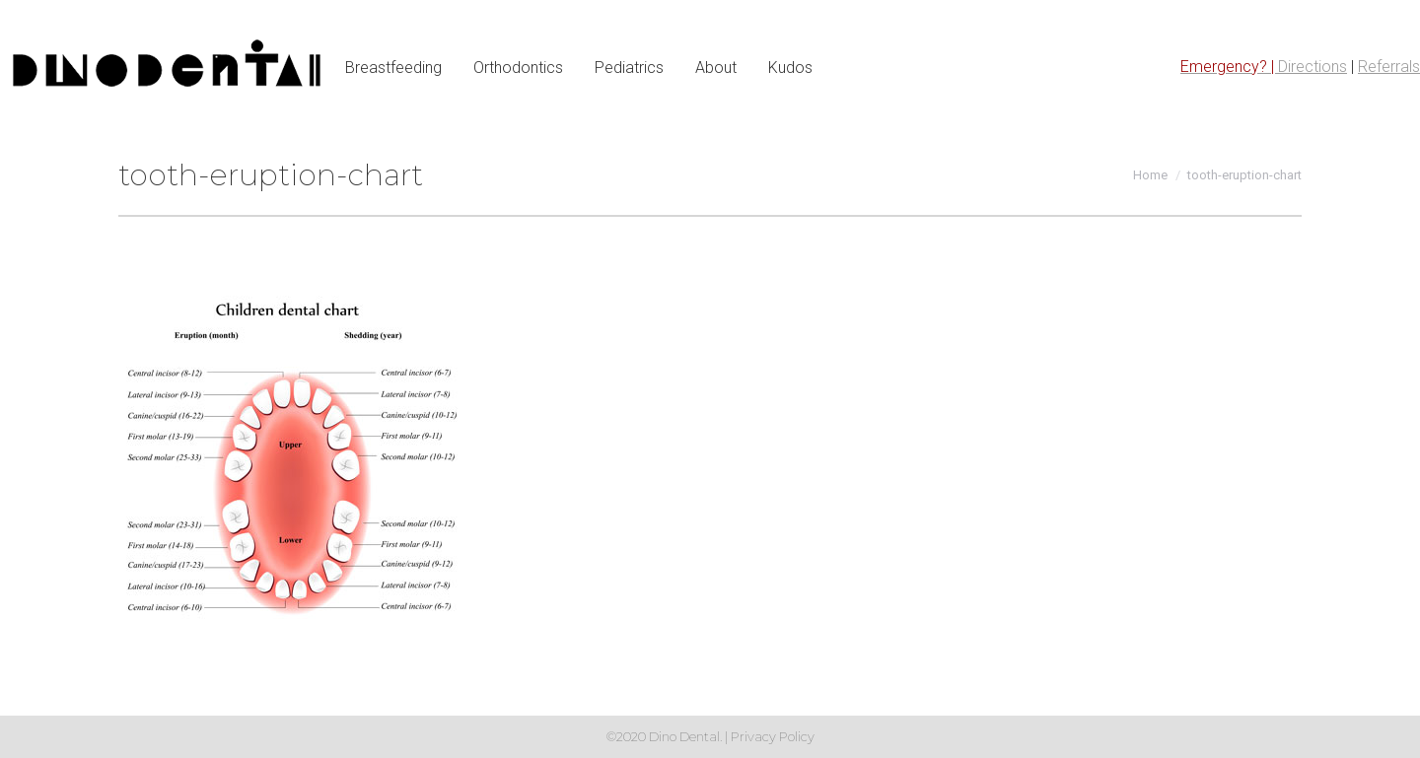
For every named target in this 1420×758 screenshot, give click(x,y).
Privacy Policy (773, 736)
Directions (1312, 66)
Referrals (1389, 66)
